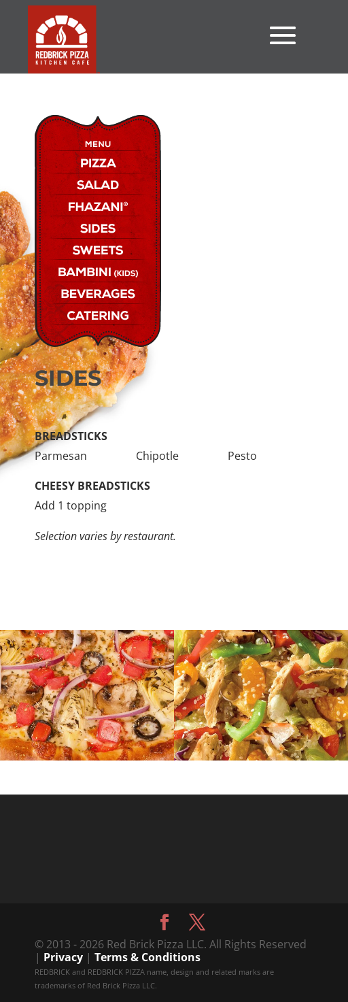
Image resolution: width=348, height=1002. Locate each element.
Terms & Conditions (147, 957)
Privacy (63, 957)
